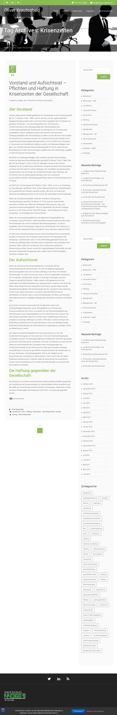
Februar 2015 (88, 422)
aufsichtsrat (16, 412)
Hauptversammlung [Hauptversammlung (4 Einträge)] (89, 579)
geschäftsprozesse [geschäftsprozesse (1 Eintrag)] (89, 574)
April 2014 (86, 469)
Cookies (65, 11)
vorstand (58, 412)
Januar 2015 (87, 427)
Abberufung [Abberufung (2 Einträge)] (87, 493)
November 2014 (89, 436)
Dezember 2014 (89, 431)
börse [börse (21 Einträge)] (85, 534)
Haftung (14, 414)
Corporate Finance (89, 110)
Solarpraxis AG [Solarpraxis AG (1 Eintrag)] (88, 610)
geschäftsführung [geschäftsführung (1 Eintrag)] (89, 569)
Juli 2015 (86, 398)
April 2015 (86, 412)
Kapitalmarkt (87, 129)
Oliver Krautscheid (105, 11)
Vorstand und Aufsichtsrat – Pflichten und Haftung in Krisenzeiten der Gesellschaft (38, 88)
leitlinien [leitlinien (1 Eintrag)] (103, 579)
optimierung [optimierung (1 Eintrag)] (87, 590)
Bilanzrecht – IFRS (89, 101)
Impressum (90, 11)
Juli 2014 (86, 455)
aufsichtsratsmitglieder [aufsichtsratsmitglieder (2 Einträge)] (90, 513)
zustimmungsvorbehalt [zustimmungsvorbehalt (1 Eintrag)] (90, 640)
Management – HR (90, 134)
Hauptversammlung (90, 125)
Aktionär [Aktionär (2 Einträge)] (86, 503)
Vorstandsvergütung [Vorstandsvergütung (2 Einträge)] (100, 635)
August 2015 (87, 393)
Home (56, 11)
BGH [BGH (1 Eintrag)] (84, 528)
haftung (29, 412)
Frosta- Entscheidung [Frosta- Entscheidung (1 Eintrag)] (90, 564)
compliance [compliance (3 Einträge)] (95, 534)
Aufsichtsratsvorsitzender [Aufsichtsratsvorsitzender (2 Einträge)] (91, 518)
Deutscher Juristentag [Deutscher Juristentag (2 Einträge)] (90, 544)
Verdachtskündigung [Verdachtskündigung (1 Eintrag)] (90, 625)
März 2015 (87, 417)
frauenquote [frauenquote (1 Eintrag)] (87, 559)
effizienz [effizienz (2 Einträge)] (86, 549)
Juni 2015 (86, 403)
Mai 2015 (86, 408)
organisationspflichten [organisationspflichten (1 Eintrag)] (90, 595)
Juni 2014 (86, 460)
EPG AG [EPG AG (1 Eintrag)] (85, 554)
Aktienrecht (87, 96)
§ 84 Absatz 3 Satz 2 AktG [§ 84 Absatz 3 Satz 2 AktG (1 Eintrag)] (91, 651)
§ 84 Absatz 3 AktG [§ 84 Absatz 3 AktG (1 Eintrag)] (89, 646)
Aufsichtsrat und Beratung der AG (95, 185)
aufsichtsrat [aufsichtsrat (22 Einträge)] (87, 508)
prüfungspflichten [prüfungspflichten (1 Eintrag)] (99, 600)
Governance (87, 115)
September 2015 (89, 389)
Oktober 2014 (88, 441)
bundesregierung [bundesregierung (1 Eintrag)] (96, 528)
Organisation (87, 143)
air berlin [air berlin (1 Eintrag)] (105, 498)
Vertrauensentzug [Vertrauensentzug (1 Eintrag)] (100, 630)
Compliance (87, 106)
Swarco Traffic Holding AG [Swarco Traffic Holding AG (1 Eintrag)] (92, 615)
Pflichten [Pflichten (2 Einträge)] (86, 600)
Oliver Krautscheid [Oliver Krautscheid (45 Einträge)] (89, 584)
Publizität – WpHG (89, 148)
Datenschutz (77, 11)
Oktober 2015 (88, 384)
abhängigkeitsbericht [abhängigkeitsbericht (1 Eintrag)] (90, 498)
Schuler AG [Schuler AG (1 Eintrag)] (103, 605)
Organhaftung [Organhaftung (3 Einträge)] (100, 590)
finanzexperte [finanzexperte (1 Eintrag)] (97, 554)
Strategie (86, 153)
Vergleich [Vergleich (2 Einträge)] (86, 630)
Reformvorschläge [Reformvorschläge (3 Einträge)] (89, 605)
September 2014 (89, 446)
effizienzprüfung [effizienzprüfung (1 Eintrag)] (99, 549)
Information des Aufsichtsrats (94, 197)
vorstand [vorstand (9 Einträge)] (86, 635)
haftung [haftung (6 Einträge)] (103, 574)
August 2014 (87, 450)
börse (23, 412)
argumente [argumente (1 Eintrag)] (97, 503)
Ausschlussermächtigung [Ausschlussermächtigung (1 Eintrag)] (91, 523)
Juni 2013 (86, 474)
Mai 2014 (86, 465)
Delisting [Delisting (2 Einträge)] (86, 539)
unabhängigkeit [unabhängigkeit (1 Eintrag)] (88, 620)
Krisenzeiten (37, 412)
